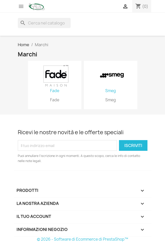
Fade (54, 90)
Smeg (110, 90)
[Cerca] (44, 23)
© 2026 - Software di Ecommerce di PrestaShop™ (82, 239)
